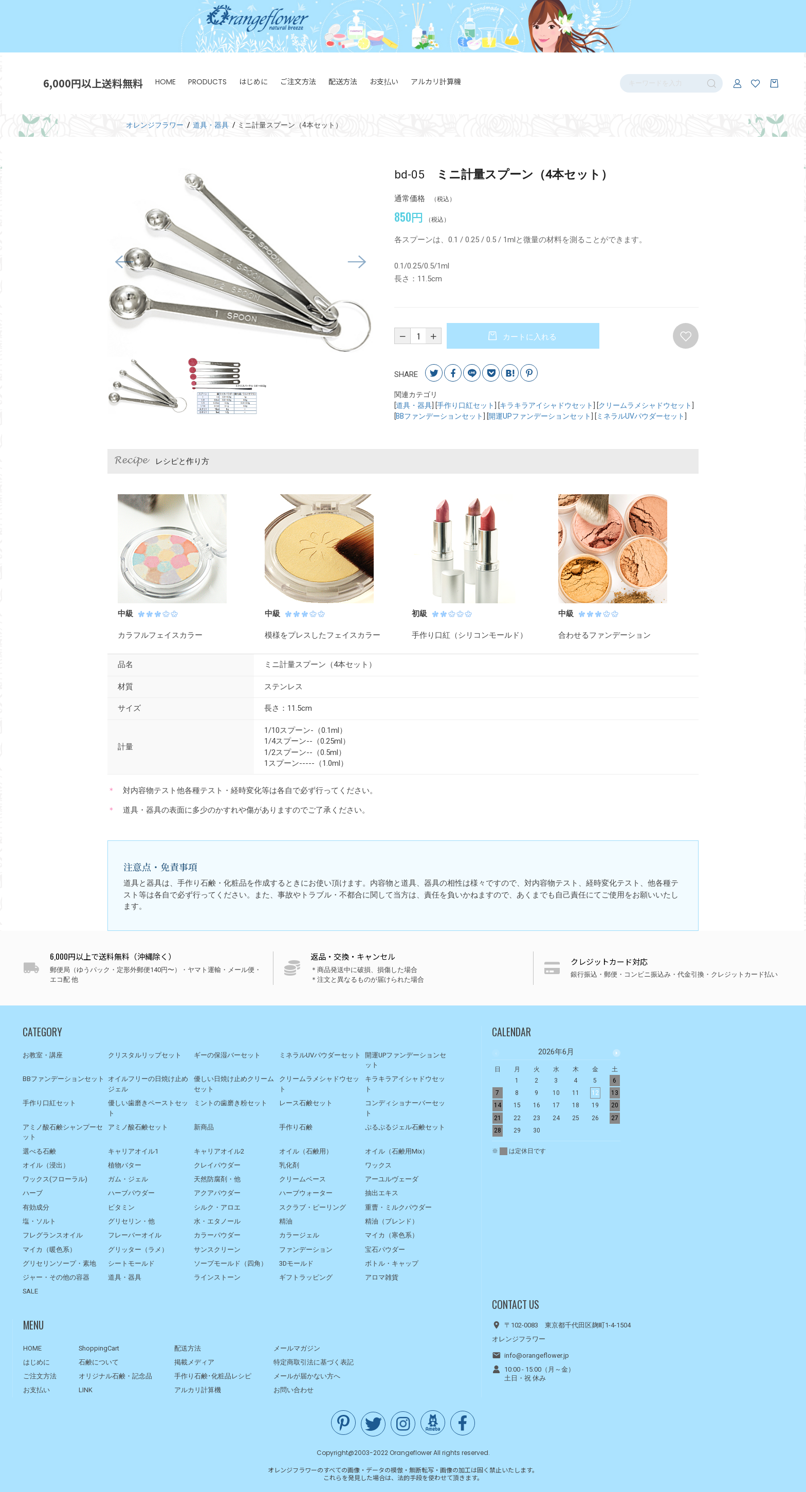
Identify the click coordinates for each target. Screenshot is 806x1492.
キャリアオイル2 (219, 1151)
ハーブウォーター (306, 1193)
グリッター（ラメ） (138, 1249)
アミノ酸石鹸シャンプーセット (63, 1132)
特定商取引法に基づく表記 (313, 1362)
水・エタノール (217, 1221)
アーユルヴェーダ (391, 1179)
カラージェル (299, 1235)
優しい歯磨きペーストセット (148, 1108)
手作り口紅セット (465, 405)
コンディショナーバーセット (405, 1108)
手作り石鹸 (296, 1127)
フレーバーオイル (134, 1235)
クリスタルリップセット (144, 1055)
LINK (86, 1390)
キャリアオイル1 (133, 1151)
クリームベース (302, 1179)
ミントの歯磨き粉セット (230, 1103)
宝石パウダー (385, 1249)
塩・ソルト (39, 1221)
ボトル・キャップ (391, 1263)
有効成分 (36, 1207)
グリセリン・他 (131, 1221)
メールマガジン (296, 1348)
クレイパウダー (217, 1165)
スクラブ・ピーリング (312, 1207)
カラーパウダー (217, 1235)
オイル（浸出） (46, 1165)
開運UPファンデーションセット (539, 416)
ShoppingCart (99, 1348)
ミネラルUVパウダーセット (640, 416)
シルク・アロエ (217, 1207)
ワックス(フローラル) (55, 1179)
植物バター (124, 1165)
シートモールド (131, 1263)
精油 (285, 1221)
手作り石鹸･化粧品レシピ (212, 1376)
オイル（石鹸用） (306, 1151)
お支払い (384, 82)
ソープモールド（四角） (230, 1263)
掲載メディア (194, 1362)
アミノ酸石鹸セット (138, 1127)
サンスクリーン (217, 1249)
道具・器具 (414, 405)
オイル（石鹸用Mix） (397, 1151)
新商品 (204, 1127)
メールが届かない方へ (306, 1376)
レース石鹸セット (306, 1103)
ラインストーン (217, 1277)
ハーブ (33, 1193)
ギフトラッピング (306, 1277)
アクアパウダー (217, 1193)
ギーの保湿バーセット (227, 1055)
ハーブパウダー (131, 1193)
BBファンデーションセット (439, 416)
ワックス (378, 1165)
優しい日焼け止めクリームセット (234, 1084)
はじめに (253, 82)
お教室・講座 (43, 1055)
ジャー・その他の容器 (56, 1277)
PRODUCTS (207, 82)
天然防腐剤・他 (217, 1179)
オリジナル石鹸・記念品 (115, 1376)
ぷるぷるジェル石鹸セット (405, 1127)
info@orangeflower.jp (536, 1355)
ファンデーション (306, 1249)
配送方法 (342, 82)
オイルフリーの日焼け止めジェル (148, 1084)
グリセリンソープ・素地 (59, 1263)
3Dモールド (296, 1263)
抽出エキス (381, 1193)
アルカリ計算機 (436, 82)
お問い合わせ (293, 1390)
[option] (240, 262)
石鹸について (99, 1362)
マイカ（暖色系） (49, 1249)
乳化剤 (289, 1165)
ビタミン (121, 1207)
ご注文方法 (298, 82)
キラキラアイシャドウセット (546, 405)
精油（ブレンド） (391, 1221)
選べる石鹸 (39, 1151)
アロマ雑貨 (381, 1277)
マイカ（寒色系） (391, 1235)
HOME (165, 82)
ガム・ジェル (128, 1179)
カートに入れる (529, 336)
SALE (30, 1291)
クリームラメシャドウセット (645, 405)
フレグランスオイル (53, 1235)
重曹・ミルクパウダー (398, 1207)
